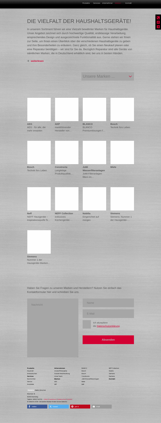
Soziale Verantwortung (62, 374)
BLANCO (84, 368)
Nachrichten (31, 379)
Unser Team (58, 376)
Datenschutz (62, 399)
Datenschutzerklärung (108, 326)
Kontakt (112, 379)
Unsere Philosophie (60, 371)
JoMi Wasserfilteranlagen (90, 379)
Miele (83, 382)
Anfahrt (69, 399)
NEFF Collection (114, 368)
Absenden (108, 339)
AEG (55, 382)
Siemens (112, 374)
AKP (55, 384)
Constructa (85, 376)
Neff (83, 384)
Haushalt (30, 371)
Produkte (30, 368)
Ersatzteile (30, 384)
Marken (57, 379)
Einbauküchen (32, 374)
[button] (37, 407)
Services (30, 376)
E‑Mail (46, 399)
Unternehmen (59, 368)
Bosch (84, 371)
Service (29, 382)
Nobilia (111, 371)
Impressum (53, 399)
